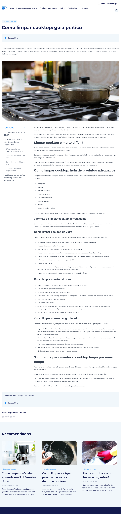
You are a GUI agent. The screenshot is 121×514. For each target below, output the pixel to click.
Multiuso (40, 187)
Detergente (41, 184)
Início (12, 8)
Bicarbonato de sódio (44, 198)
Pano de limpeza (43, 201)
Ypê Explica (72, 8)
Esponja (40, 205)
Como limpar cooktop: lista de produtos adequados (13, 142)
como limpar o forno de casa (75, 386)
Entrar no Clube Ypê (107, 3)
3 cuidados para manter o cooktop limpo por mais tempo (14, 177)
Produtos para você (48, 8)
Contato (84, 8)
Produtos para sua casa (25, 8)
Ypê (62, 8)
